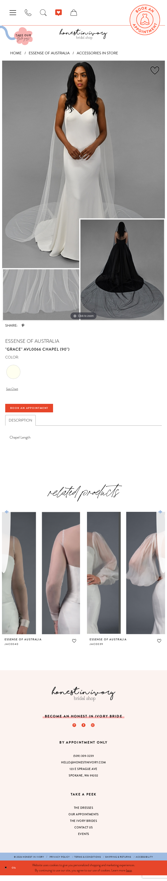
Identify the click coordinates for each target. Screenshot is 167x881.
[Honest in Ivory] (83, 698)
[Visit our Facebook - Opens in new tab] (83, 730)
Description (20, 424)
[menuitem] (12, 13)
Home (16, 53)
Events (83, 840)
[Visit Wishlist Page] (58, 13)
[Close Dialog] (7, 873)
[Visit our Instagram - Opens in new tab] (93, 730)
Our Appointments (83, 820)
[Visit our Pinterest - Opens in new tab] (73, 730)
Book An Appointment (37, 411)
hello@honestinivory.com (83, 768)
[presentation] (41, 577)
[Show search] (43, 13)
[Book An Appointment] (145, 20)
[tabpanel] (83, 191)
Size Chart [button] (13, 389)
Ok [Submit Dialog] (16, 873)
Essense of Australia (49, 53)
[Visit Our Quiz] (16, 35)
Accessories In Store (97, 53)
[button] (12, 13)
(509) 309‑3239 (83, 762)
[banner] (83, 34)
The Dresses (83, 814)
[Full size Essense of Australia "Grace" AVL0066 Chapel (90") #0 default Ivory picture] (83, 191)
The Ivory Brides (83, 827)
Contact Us (83, 833)
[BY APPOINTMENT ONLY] (28, 13)
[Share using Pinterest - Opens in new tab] (23, 325)
